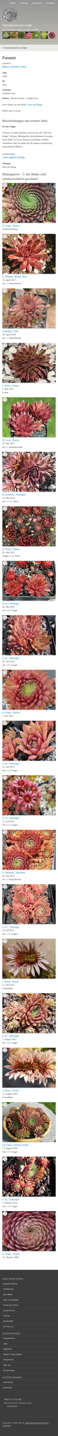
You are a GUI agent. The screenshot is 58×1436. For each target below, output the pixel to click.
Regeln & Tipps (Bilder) (12, 1354)
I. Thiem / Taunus (10, 385)
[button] (29, 222)
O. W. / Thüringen (10, 603)
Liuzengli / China (10, 331)
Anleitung (24, 3)
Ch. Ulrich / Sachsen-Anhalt (15, 1145)
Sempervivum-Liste (17, 25)
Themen (6, 1316)
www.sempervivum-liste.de (36, 1423)
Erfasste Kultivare (10, 1284)
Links (5, 1344)
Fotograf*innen (9, 1338)
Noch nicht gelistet (10, 1300)
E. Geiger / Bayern (11, 225)
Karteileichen (8, 1289)
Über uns (7, 1365)
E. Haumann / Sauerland (13, 872)
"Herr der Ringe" (35, 104)
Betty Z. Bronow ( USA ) (14, 66)
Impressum (7, 1388)
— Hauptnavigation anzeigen (14, 48)
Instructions (37, 3)
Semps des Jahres (10, 1305)
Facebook (6, 1426)
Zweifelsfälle (8, 1321)
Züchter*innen (9, 1370)
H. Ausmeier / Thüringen (14, 494)
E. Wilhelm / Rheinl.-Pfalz (14, 276)
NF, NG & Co (8, 1327)
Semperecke (8, 1360)
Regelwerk (7, 1349)
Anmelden (50, 3)
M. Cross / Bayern (10, 440)
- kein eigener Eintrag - (14, 157)
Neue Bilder (8, 1294)
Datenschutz (8, 1382)
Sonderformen (9, 1310)
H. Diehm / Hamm (11, 549)
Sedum (12, 3)
